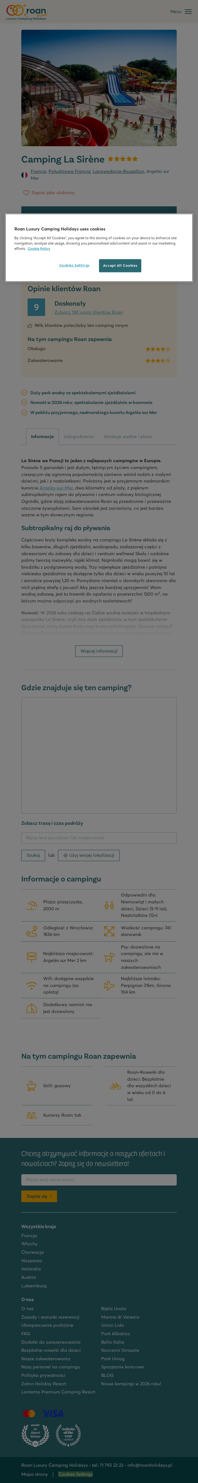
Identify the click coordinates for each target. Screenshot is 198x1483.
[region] (99, 248)
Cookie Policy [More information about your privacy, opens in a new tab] (39, 248)
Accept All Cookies (120, 265)
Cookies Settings (74, 265)
